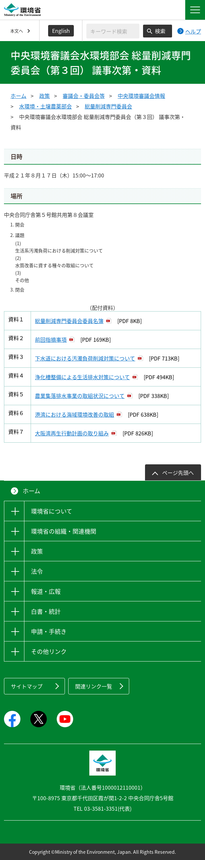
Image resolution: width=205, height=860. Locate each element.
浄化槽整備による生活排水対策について (82, 377)
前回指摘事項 (51, 339)
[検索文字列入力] (112, 31)
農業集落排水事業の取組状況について (80, 396)
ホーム (18, 96)
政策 (44, 96)
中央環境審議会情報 (141, 96)
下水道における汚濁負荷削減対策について (85, 358)
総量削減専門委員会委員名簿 (69, 321)
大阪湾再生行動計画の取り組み (72, 433)
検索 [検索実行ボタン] (160, 31)
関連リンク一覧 (93, 686)
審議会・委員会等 (84, 96)
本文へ (16, 31)
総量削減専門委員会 (108, 106)
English (61, 31)
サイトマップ (27, 686)
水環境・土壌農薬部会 (45, 106)
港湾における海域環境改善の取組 (74, 414)
